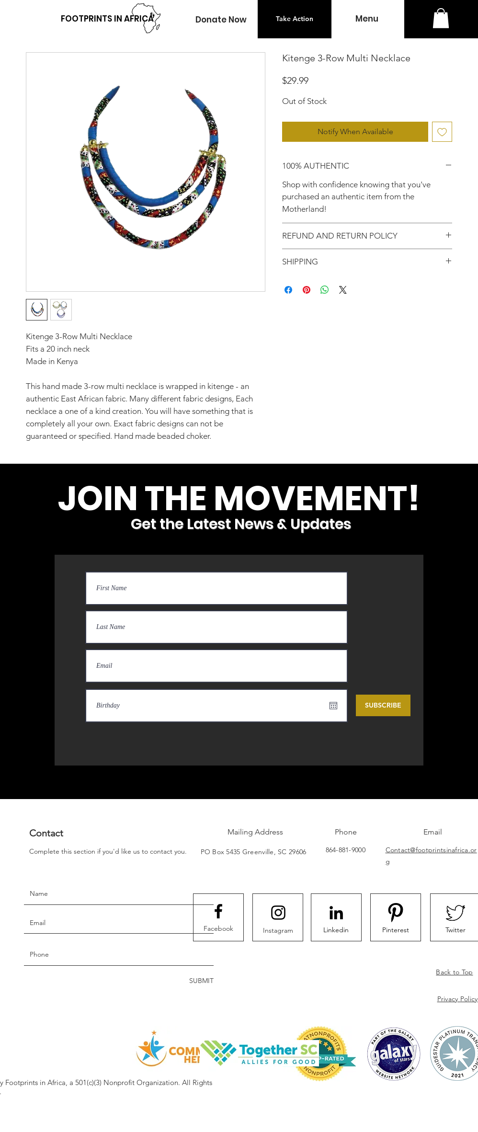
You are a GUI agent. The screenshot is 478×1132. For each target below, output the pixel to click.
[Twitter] (455, 930)
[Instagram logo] (278, 912)
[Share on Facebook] (288, 290)
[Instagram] (278, 930)
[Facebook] (218, 928)
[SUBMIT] (200, 981)
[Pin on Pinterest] (306, 290)
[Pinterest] (395, 930)
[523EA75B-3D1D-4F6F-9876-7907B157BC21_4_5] (455, 912)
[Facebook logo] (218, 911)
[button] (221, 20)
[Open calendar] (333, 705)
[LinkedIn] (336, 912)
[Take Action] (294, 19)
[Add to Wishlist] (442, 132)
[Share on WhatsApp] (324, 290)
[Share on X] (343, 290)
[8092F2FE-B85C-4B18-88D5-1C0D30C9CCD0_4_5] (395, 912)
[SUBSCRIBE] (383, 705)
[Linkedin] (336, 930)
